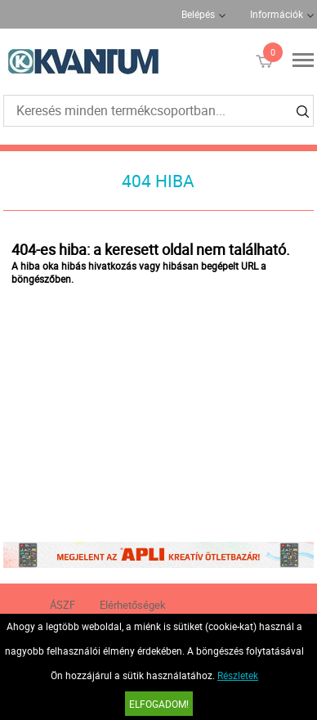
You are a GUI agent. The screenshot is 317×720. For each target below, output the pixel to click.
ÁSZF (62, 604)
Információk (276, 13)
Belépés (198, 13)
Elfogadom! (159, 703)
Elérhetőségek (133, 604)
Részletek (237, 675)
